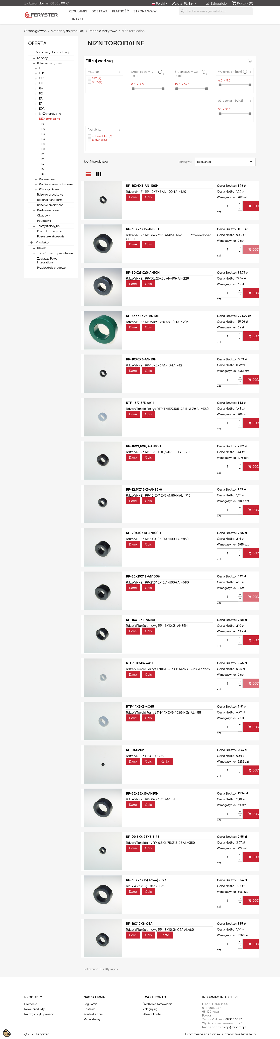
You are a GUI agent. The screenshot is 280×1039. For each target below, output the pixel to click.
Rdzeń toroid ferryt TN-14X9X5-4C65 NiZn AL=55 (163, 712)
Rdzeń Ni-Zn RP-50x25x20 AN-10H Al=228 (157, 278)
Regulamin (78, 11)
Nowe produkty (34, 1009)
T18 (42, 149)
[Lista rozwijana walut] (191, 3)
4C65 (97, 82)
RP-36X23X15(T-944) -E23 (146, 880)
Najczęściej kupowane (39, 1014)
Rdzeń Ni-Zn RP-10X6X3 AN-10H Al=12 (154, 365)
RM (41, 88)
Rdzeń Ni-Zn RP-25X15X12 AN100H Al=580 (157, 582)
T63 (43, 174)
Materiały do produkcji (52, 52)
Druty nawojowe (48, 210)
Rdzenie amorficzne (50, 205)
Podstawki (44, 221)
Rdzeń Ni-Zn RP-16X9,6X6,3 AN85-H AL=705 (158, 452)
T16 (42, 144)
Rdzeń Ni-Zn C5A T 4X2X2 (145, 756)
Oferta (37, 43)
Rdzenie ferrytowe (49, 63)
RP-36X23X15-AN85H (142, 229)
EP (41, 103)
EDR (42, 108)
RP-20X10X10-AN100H (143, 533)
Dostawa (100, 11)
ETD (42, 78)
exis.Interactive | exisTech (236, 1034)
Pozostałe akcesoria (50, 236)
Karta (165, 761)
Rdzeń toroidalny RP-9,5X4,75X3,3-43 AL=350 (160, 843)
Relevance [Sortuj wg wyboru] (225, 161)
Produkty (43, 242)
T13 (42, 139)
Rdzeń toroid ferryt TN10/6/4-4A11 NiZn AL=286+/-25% (168, 669)
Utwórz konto (152, 1014)
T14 (42, 134)
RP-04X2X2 (135, 750)
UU (41, 83)
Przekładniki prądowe (51, 267)
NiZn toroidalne (49, 118)
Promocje (30, 1004)
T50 (43, 169)
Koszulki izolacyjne (49, 231)
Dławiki (41, 248)
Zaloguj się (150, 1009)
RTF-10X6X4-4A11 (139, 663)
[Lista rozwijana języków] (160, 3)
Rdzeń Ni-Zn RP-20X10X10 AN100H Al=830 (157, 539)
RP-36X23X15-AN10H (142, 793)
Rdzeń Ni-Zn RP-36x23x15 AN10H (150, 799)
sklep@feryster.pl (234, 1027)
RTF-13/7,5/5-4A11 (140, 403)
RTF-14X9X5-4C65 (140, 706)
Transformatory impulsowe (55, 253)
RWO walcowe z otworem (56, 184)
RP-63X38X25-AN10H (142, 316)
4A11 (96, 78)
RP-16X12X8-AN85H (141, 620)
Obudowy (43, 215)
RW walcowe (47, 179)
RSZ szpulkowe (49, 189)
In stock (99, 140)
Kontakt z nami (93, 1014)
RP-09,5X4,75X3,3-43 (142, 837)
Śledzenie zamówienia (157, 1004)
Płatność (120, 11)
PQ (41, 93)
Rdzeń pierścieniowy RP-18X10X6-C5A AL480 (160, 929)
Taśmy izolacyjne (48, 226)
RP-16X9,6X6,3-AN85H (143, 446)
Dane (133, 197)
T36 (43, 164)
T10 (42, 129)
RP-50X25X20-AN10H (143, 272)
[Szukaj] (216, 11)
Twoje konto (154, 997)
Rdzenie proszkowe (50, 194)
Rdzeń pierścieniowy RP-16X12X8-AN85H (156, 625)
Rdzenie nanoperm (49, 200)
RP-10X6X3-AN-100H (142, 186)
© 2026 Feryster (36, 1034)
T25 (42, 159)
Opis (148, 197)
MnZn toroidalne (50, 113)
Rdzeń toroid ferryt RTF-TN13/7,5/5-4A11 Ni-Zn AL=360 (167, 409)
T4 (42, 124)
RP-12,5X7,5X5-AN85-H (144, 489)
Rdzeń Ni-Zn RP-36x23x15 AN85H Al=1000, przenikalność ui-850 (168, 237)
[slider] (133, 88)
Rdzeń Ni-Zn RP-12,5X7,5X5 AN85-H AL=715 (158, 495)
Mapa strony (92, 1019)
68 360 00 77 (59, 3)
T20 (43, 154)
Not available (102, 136)
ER (41, 98)
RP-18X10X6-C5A (139, 923)
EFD (41, 73)
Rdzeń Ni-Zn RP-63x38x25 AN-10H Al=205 (157, 322)
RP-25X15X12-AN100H (143, 576)
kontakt (76, 19)
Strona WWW (145, 11)
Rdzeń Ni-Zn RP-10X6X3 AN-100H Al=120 (156, 192)
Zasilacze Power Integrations (48, 260)
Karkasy (42, 58)
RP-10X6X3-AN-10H (141, 359)
